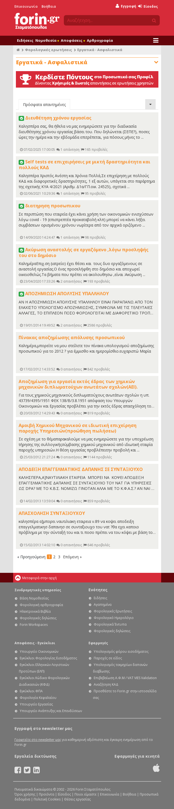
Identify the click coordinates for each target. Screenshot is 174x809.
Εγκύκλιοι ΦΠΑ (31, 691)
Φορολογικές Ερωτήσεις (113, 611)
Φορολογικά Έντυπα (110, 624)
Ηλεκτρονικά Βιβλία (35, 611)
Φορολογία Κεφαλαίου (38, 697)
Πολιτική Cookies (47, 799)
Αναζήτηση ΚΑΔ (106, 684)
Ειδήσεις (25, 40)
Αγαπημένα (103, 604)
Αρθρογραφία (100, 40)
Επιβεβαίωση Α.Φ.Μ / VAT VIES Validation (125, 678)
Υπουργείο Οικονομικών (39, 651)
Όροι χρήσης (25, 794)
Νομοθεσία (47, 40)
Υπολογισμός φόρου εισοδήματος (121, 651)
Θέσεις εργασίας (77, 799)
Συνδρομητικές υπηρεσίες (38, 590)
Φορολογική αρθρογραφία (41, 604)
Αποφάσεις (73, 40)
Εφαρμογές (98, 643)
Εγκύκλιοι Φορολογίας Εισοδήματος (48, 658)
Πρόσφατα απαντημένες (44, 104)
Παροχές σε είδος (108, 658)
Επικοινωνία (26, 6)
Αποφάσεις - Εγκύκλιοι (35, 643)
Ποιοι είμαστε (85, 794)
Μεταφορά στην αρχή (39, 578)
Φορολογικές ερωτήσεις (48, 49)
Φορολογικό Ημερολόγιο (114, 617)
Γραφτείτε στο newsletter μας (38, 739)
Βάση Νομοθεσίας (34, 598)
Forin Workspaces (34, 624)
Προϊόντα (46, 794)
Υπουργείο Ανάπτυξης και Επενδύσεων (51, 710)
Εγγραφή (126, 6)
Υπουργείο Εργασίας (36, 704)
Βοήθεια (49, 6)
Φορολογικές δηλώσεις (38, 618)
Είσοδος (148, 6)
